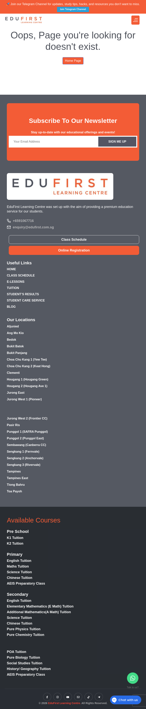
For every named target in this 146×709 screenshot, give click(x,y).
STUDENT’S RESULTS (23, 294)
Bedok (11, 339)
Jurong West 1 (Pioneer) (24, 399)
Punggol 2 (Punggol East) (25, 438)
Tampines (14, 471)
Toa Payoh (14, 491)
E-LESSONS (15, 281)
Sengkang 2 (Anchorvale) (25, 458)
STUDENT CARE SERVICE (26, 300)
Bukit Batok (15, 346)
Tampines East (17, 478)
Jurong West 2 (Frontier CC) (27, 418)
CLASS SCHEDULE (21, 275)
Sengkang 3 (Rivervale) (23, 464)
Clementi (13, 372)
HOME (11, 269)
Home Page (73, 60)
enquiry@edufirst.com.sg (33, 227)
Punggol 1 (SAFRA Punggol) (27, 431)
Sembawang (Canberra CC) (26, 445)
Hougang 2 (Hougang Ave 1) (27, 386)
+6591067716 (23, 221)
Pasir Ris (13, 425)
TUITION (13, 288)
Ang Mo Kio (15, 333)
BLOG (11, 306)
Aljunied (13, 326)
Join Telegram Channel (73, 9)
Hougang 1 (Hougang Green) (27, 379)
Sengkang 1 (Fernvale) (23, 451)
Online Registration (74, 250)
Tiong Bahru (16, 484)
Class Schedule (73, 239)
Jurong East (15, 392)
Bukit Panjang (17, 352)
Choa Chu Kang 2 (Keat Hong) (28, 366)
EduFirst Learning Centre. (64, 703)
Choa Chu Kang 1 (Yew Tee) (27, 359)
